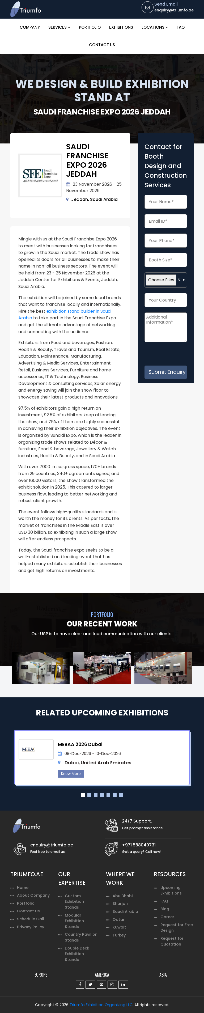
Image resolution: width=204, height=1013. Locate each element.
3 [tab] (95, 795)
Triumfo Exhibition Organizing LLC (101, 1004)
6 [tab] (115, 795)
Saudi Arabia (125, 911)
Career (167, 916)
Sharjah (120, 903)
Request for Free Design (176, 927)
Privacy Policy (30, 927)
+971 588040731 (139, 845)
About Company (33, 895)
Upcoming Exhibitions (171, 890)
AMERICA (102, 975)
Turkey (119, 935)
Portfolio (90, 27)
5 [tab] (108, 795)
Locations (155, 27)
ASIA (163, 975)
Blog (164, 909)
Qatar (119, 919)
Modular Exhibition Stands (74, 921)
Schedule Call (30, 919)
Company (30, 27)
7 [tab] (121, 795)
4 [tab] (102, 795)
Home (22, 887)
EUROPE (41, 975)
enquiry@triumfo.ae (174, 10)
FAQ (181, 27)
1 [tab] (83, 795)
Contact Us (102, 45)
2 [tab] (89, 795)
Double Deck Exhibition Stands (77, 954)
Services (59, 27)
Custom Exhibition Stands (74, 901)
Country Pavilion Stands (81, 937)
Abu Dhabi (123, 895)
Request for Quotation (172, 941)
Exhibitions (121, 27)
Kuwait (119, 927)
